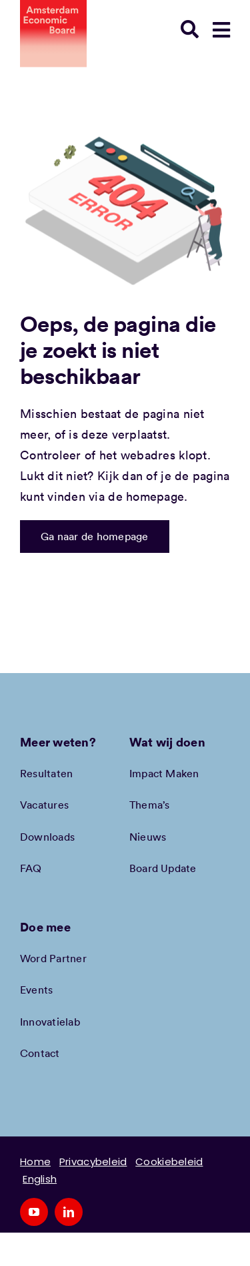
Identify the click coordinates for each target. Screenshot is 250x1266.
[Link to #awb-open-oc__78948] (221, 30)
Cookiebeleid (169, 1161)
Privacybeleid (93, 1161)
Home (35, 1161)
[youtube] (34, 1212)
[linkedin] (69, 1212)
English (40, 1179)
